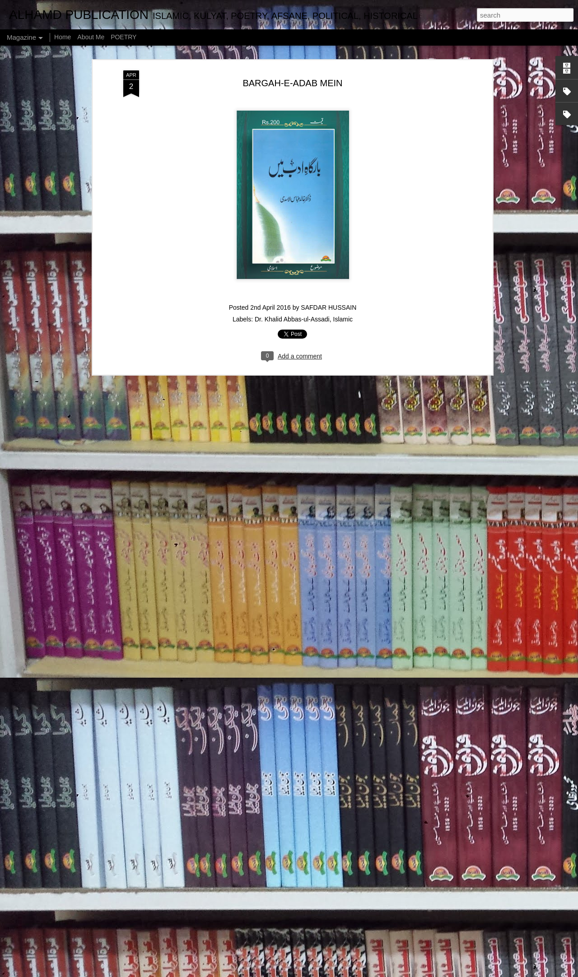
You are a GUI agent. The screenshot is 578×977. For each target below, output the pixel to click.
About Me (90, 37)
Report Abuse (368, 972)
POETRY (123, 37)
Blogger (341, 972)
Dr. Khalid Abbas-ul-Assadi (292, 279)
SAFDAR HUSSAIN (328, 267)
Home (62, 37)
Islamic (343, 279)
